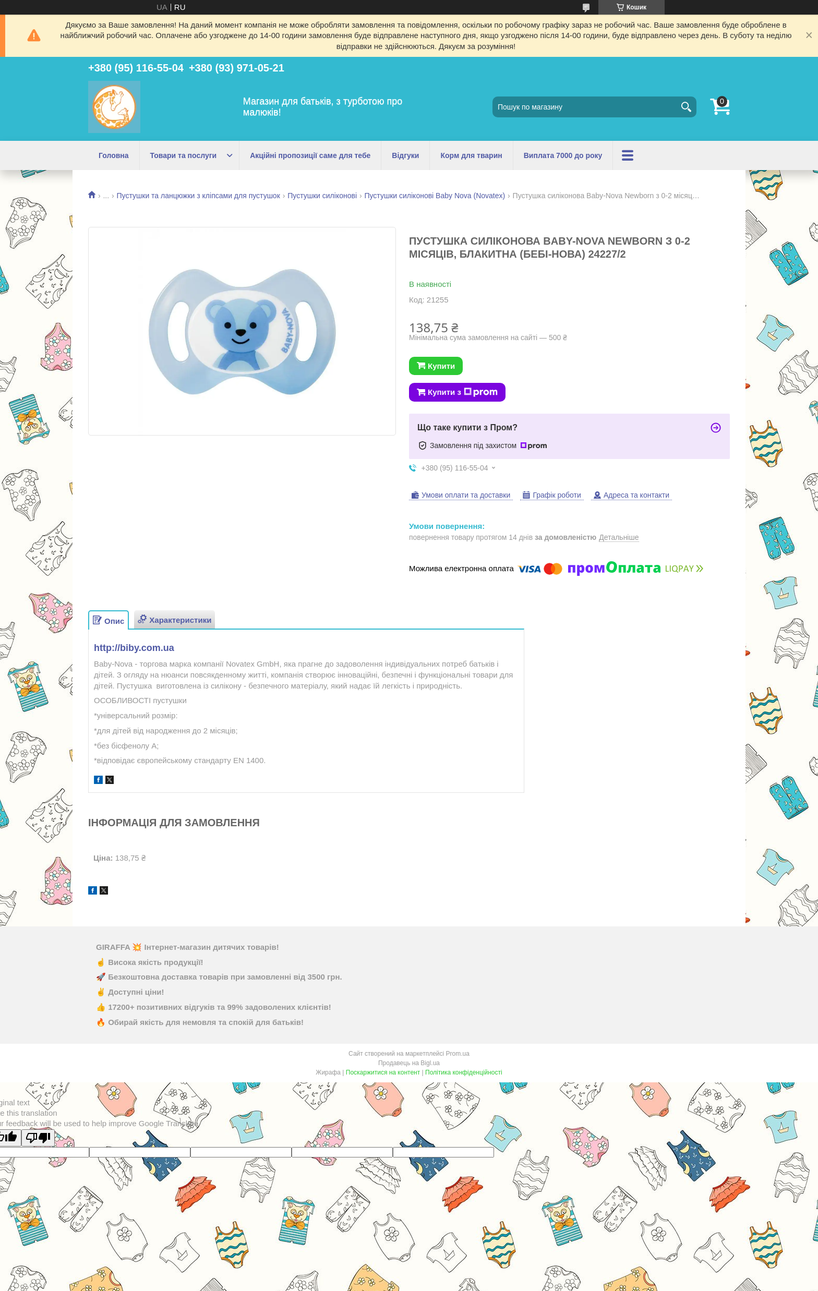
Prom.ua (458, 1053)
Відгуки (405, 155)
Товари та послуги (183, 155)
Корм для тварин (471, 155)
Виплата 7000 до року (563, 155)
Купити (441, 365)
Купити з (463, 392)
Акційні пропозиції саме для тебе (310, 155)
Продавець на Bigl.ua (409, 1063)
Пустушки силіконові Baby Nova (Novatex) (434, 195)
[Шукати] (686, 106)
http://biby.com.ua (134, 648)
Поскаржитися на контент (383, 1072)
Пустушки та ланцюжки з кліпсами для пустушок (198, 195)
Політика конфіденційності (463, 1072)
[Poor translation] (38, 1138)
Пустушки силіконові (322, 195)
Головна (114, 155)
